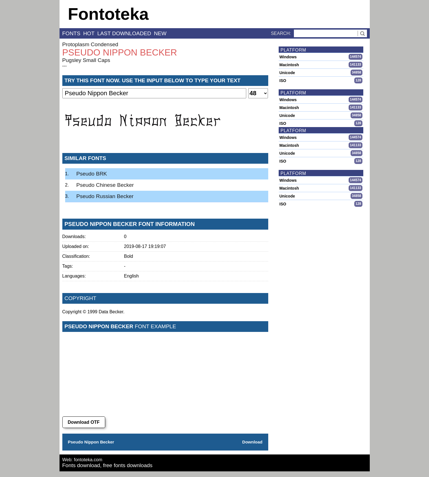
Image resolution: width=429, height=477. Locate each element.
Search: (281, 33)
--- (64, 65)
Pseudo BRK (91, 174)
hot (88, 33)
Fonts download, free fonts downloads (107, 465)
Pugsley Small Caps (86, 60)
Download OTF (84, 422)
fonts (71, 33)
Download (252, 442)
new (160, 33)
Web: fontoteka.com (82, 459)
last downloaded (124, 33)
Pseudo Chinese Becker (105, 185)
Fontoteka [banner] (108, 14)
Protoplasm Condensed (90, 44)
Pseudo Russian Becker (105, 196)
